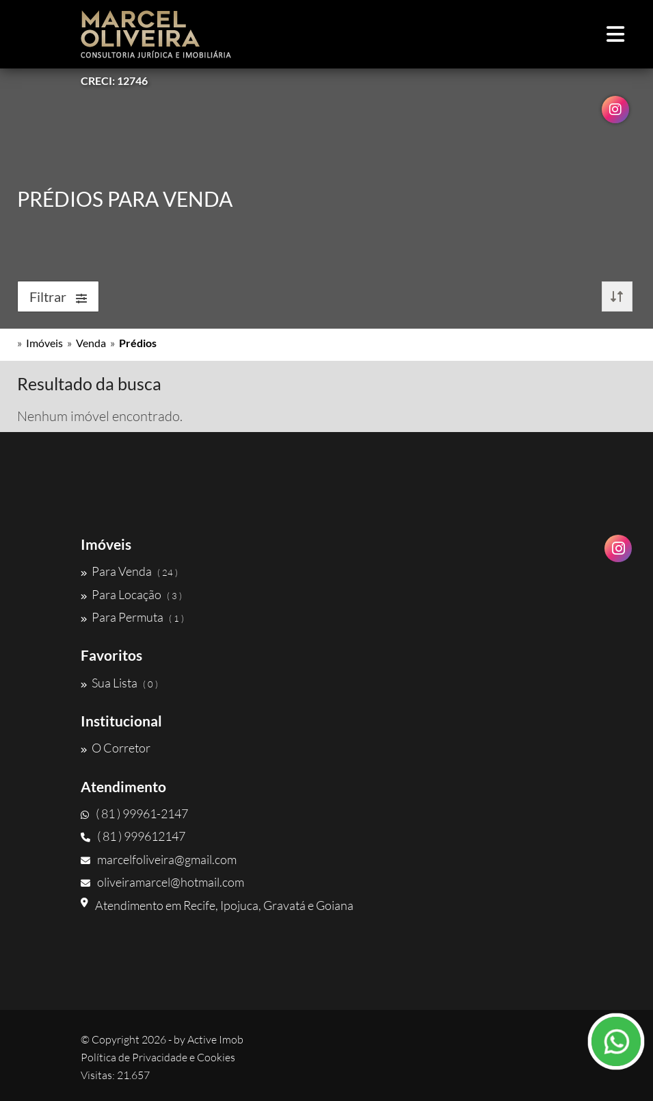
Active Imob (215, 1039)
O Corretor (115, 747)
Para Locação (131, 594)
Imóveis (44, 342)
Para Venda (129, 571)
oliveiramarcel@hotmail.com (162, 881)
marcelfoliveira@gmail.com (159, 859)
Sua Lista (119, 682)
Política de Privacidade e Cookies (158, 1057)
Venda (91, 342)
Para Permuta (132, 616)
